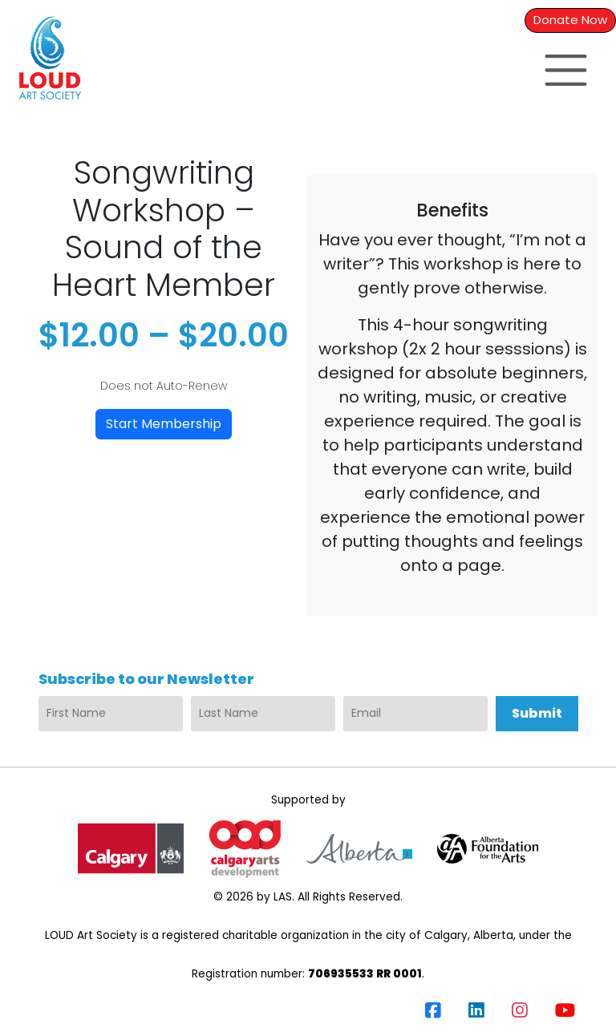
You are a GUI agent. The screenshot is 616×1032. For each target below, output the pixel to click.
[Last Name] (263, 713)
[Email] (415, 713)
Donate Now (570, 19)
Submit (537, 713)
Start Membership (163, 424)
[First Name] (110, 713)
